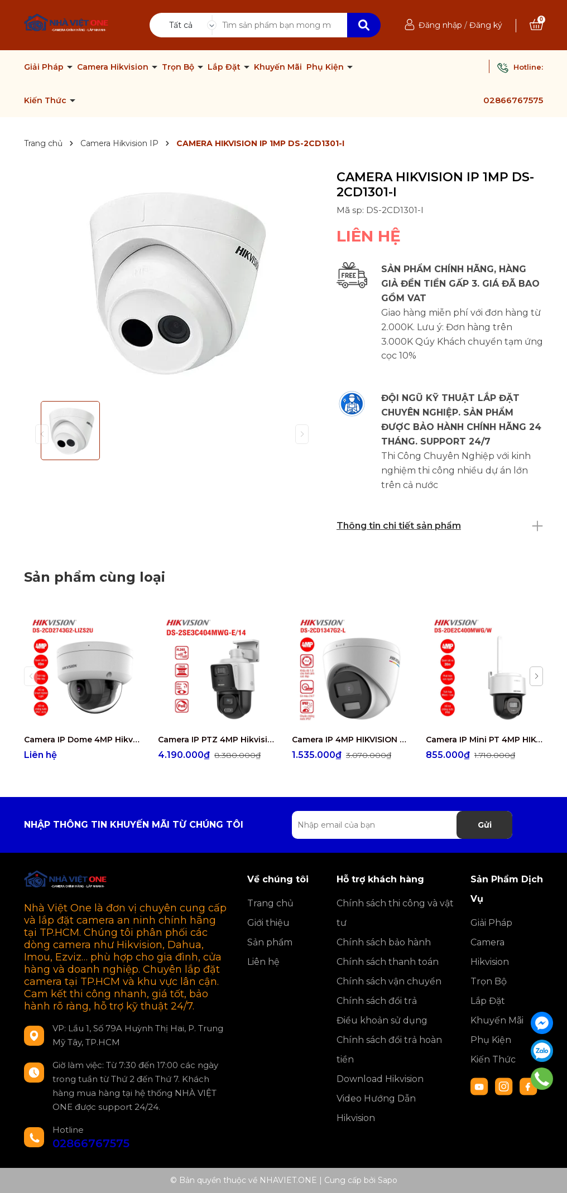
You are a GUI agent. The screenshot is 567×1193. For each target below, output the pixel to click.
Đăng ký (485, 25)
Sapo (387, 1180)
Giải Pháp (45, 67)
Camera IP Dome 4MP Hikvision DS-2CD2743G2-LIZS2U (82, 740)
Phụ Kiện (326, 67)
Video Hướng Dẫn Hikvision (376, 1108)
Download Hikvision (380, 1079)
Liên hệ (263, 962)
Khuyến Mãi (278, 67)
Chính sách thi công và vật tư (395, 913)
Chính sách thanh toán (388, 962)
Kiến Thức (46, 100)
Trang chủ (270, 903)
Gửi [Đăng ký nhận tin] (485, 825)
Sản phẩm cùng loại (94, 577)
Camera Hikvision (114, 67)
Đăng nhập (440, 25)
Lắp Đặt (225, 67)
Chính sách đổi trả (377, 1001)
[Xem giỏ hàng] (536, 25)
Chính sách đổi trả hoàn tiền (389, 1050)
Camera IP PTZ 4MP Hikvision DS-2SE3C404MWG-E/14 (216, 740)
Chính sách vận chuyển (389, 981)
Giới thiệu (268, 922)
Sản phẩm (269, 942)
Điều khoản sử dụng (382, 1020)
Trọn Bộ (179, 67)
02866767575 (513, 100)
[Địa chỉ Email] (402, 825)
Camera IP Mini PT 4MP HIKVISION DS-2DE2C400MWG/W (484, 740)
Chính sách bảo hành (384, 942)
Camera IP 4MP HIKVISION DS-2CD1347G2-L (350, 740)
